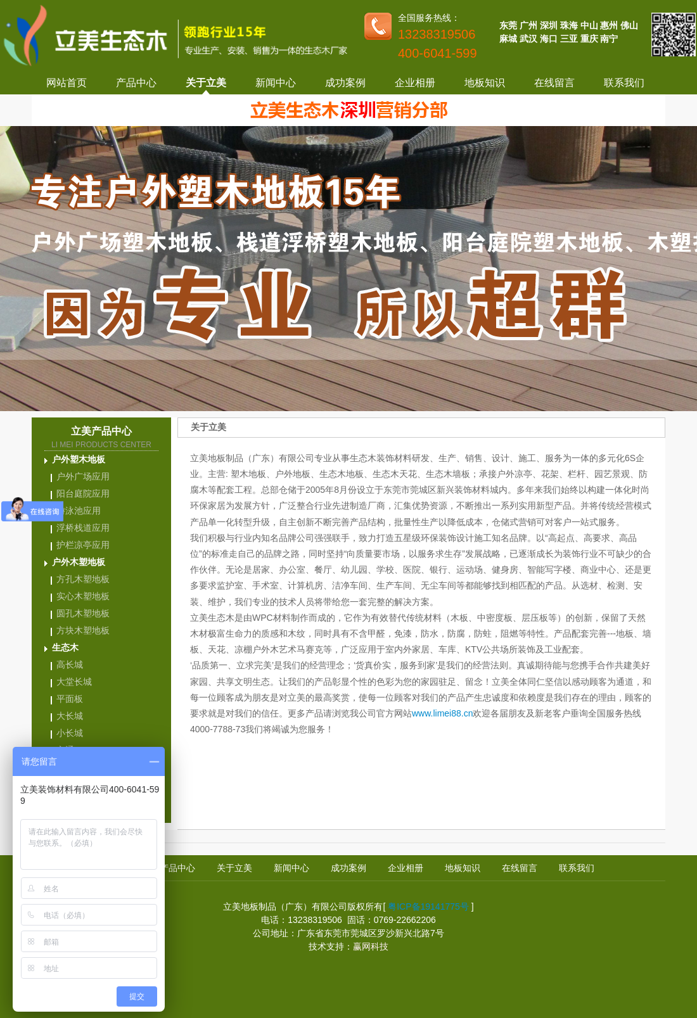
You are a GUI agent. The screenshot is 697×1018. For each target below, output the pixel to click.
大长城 (69, 716)
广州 (528, 25)
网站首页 (66, 82)
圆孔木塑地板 (83, 613)
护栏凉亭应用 (83, 545)
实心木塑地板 (83, 596)
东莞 (508, 25)
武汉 (528, 39)
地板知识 (484, 82)
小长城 (69, 733)
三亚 (569, 39)
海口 (549, 39)
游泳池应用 (78, 511)
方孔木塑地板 (83, 579)
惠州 (609, 25)
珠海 (569, 25)
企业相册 (415, 82)
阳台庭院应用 (83, 493)
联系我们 (624, 82)
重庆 (589, 39)
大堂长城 (74, 682)
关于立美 (206, 82)
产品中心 (136, 82)
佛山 (629, 25)
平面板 (69, 699)
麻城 (508, 39)
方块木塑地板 (83, 630)
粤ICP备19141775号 (428, 906)
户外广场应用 (83, 476)
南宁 (609, 39)
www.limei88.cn (442, 713)
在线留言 (554, 82)
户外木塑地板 (78, 562)
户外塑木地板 (78, 459)
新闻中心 (275, 82)
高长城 (69, 664)
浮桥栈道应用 (83, 528)
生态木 (65, 647)
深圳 (549, 25)
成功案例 (345, 82)
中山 (589, 25)
